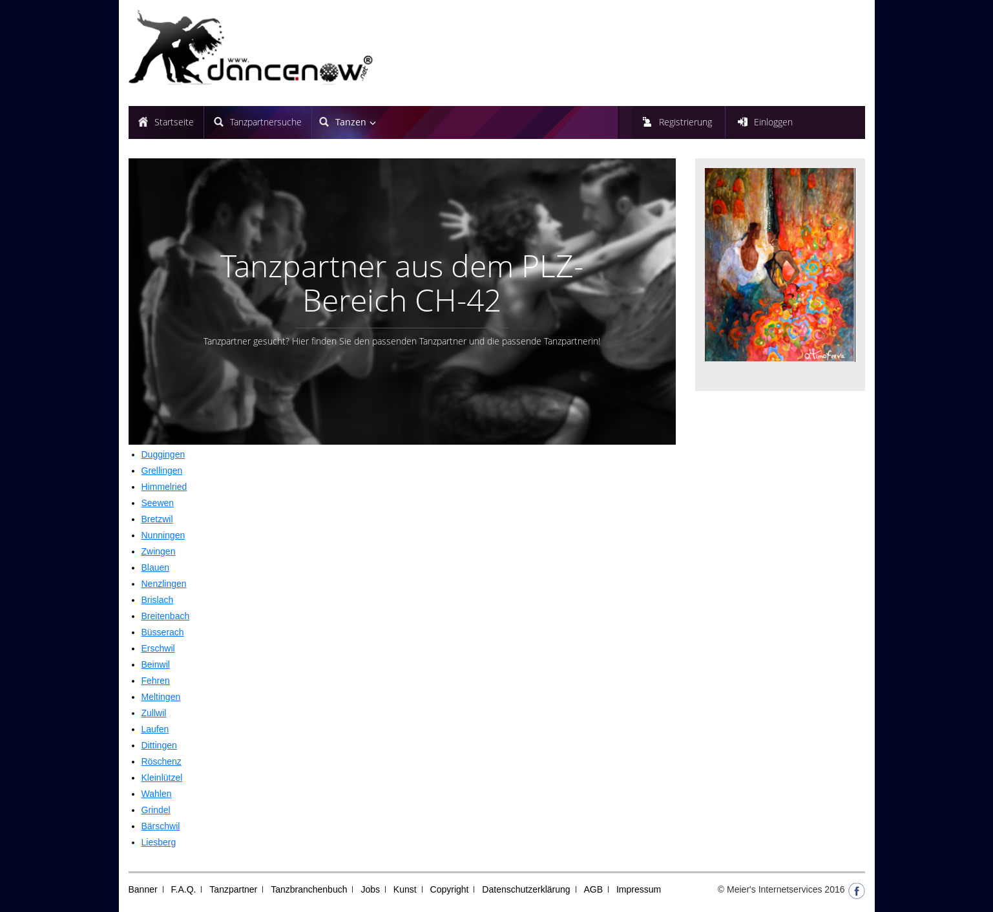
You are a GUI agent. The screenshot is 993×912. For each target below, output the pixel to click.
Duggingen (163, 454)
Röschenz (161, 761)
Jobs (370, 889)
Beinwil (155, 664)
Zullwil (154, 713)
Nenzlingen (164, 583)
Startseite (174, 122)
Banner (143, 889)
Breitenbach (165, 616)
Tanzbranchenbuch (309, 889)
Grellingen (162, 470)
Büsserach (162, 632)
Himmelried (164, 487)
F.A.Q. (183, 889)
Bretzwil (157, 519)
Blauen (155, 567)
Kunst (405, 889)
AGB (593, 889)
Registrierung (685, 122)
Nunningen (163, 535)
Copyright (449, 889)
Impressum (638, 889)
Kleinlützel (162, 777)
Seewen (157, 503)
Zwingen (158, 551)
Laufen (155, 729)
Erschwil (158, 648)
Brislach (157, 600)
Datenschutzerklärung (526, 889)
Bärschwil (160, 826)
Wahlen (156, 794)
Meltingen (161, 697)
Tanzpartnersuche (266, 122)
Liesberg (158, 842)
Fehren (155, 680)
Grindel (156, 810)
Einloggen (773, 122)
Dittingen (159, 745)
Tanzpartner (233, 889)
